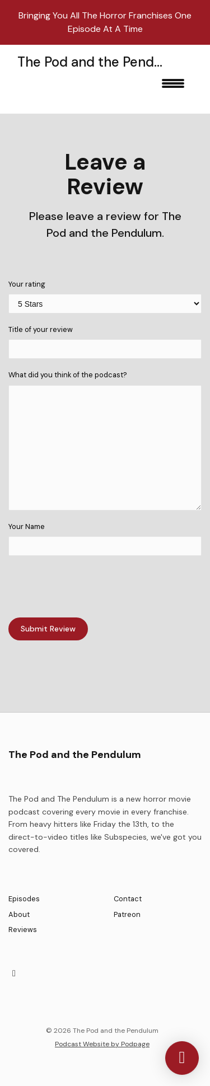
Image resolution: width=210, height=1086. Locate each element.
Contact (128, 899)
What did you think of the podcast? (67, 375)
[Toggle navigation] (173, 88)
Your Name (26, 526)
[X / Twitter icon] (14, 973)
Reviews (22, 929)
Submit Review (48, 629)
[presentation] (93, 586)
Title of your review (40, 329)
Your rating (26, 284)
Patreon (127, 914)
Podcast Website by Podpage (102, 1044)
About (19, 914)
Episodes (24, 899)
